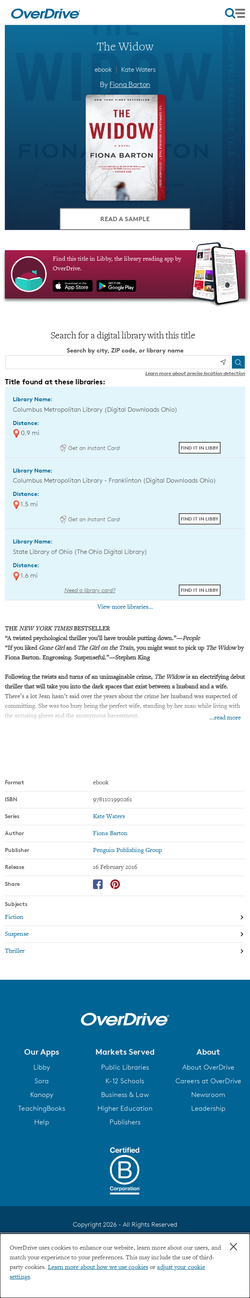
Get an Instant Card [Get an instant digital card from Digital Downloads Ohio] (90, 447)
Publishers (125, 1122)
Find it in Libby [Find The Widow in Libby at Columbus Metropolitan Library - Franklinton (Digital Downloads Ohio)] (200, 519)
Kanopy (42, 1095)
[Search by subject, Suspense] (125, 934)
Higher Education (125, 1108)
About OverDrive (208, 1067)
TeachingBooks (41, 1108)
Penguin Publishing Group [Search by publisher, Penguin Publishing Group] (127, 850)
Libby (41, 1067)
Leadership (208, 1108)
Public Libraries (125, 1067)
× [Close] (233, 1246)
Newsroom (208, 1095)
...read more (225, 718)
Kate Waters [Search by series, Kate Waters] (109, 816)
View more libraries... (125, 607)
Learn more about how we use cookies (98, 1267)
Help (41, 1122)
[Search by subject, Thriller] (125, 951)
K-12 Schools (124, 1081)
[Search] (238, 362)
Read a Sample (125, 219)
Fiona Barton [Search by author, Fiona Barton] (130, 84)
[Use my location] (223, 362)
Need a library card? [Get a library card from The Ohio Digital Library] (90, 590)
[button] (42, 1052)
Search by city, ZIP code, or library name (125, 350)
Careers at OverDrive (208, 1081)
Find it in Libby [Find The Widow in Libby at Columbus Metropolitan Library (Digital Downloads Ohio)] (200, 448)
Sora (42, 1081)
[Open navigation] (235, 13)
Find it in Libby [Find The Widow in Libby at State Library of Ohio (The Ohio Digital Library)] (200, 590)
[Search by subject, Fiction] (125, 917)
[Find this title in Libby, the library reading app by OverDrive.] (125, 274)
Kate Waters (138, 69)
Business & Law (125, 1095)
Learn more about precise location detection (195, 373)
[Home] (45, 12)
